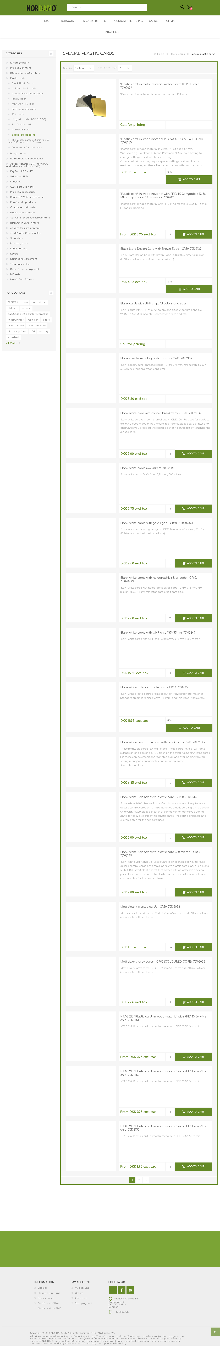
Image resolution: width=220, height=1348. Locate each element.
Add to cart (191, 182)
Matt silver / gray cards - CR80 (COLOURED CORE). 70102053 (162, 964)
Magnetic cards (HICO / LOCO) (28, 122)
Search (151, 9)
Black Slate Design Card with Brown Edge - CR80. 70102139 (160, 251)
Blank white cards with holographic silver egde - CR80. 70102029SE (158, 582)
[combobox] (107, 9)
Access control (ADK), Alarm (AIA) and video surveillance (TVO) (27, 167)
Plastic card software (22, 215)
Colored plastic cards (23, 91)
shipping (91, 1339)
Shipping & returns (49, 1295)
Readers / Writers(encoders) (26, 199)
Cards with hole (20, 132)
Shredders (16, 241)
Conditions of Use (48, 1306)
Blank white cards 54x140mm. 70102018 (147, 470)
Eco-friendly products (23, 205)
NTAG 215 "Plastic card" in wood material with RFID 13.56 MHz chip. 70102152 (163, 1075)
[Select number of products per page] (125, 70)
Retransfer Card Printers (24, 225)
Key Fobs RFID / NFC (22, 174)
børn (25, 305)
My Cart (186, 8)
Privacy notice (46, 1300)
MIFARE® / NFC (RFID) (22, 106)
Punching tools (19, 246)
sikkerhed (13, 340)
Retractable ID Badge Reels (26, 161)
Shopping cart (83, 1306)
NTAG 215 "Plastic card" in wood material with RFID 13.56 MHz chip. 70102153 (163, 1130)
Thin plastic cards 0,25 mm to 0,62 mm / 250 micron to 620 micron (28, 143)
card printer (39, 305)
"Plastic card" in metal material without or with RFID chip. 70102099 (160, 88)
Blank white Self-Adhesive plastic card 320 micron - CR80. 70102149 (160, 856)
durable (26, 310)
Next (146, 1183)
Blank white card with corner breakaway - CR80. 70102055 (160, 415)
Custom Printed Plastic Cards (27, 96)
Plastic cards (17, 80)
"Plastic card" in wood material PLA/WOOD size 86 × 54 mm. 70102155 (162, 143)
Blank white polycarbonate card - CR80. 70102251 (154, 689)
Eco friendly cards (21, 127)
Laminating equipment (23, 261)
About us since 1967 (49, 1311)
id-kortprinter (16, 322)
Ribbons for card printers (25, 75)
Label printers (18, 251)
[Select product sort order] (83, 70)
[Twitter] (113, 1292)
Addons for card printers (25, 230)
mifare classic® (37, 328)
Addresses (81, 1300)
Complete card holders (24, 210)
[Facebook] (121, 1292)
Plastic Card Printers (22, 282)
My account (82, 1290)
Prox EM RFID (18, 101)
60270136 (13, 305)
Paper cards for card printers (27, 150)
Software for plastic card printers (30, 220)
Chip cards (17, 116)
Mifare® (15, 277)
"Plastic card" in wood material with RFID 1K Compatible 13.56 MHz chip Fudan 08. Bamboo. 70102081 (163, 198)
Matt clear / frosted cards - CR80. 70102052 (150, 909)
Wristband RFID (19, 179)
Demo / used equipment (24, 271)
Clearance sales (20, 266)
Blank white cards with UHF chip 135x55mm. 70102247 (157, 635)
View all (11, 345)
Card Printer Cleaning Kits (25, 235)
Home (160, 56)
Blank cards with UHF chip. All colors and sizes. (153, 306)
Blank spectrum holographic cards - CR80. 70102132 (156, 360)
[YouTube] (130, 1292)
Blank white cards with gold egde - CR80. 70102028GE (157, 525)
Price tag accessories (23, 194)
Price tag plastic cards (23, 111)
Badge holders (19, 156)
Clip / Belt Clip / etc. (22, 189)
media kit (33, 322)
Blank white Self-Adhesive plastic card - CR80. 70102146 (158, 799)
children (12, 310)
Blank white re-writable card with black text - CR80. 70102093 (162, 744)
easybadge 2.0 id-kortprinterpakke (28, 316)
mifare (46, 322)
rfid (33, 334)
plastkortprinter (17, 334)
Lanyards (15, 184)
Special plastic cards (23, 137)
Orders (79, 1295)
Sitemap (43, 1290)
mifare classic (16, 328)
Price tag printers (20, 70)
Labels (14, 256)
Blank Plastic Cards (22, 86)
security (43, 334)
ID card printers (19, 65)
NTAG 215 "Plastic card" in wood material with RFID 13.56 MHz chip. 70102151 (163, 1020)
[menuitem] (53, 1290)
